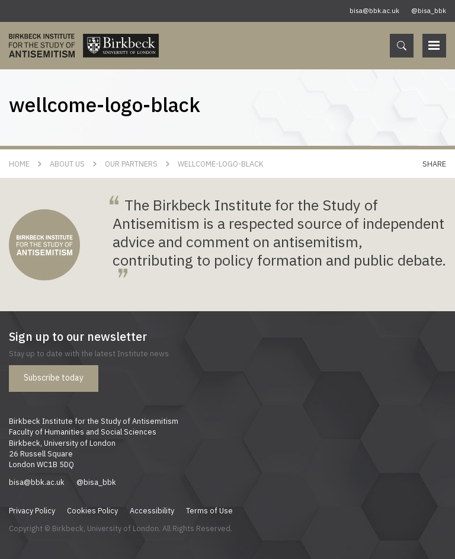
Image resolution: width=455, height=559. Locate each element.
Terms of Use (209, 510)
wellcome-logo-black (221, 163)
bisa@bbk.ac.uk (374, 11)
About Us (67, 163)
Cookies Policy (92, 510)
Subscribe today (54, 377)
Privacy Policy (32, 510)
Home (19, 163)
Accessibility (152, 510)
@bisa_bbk (428, 11)
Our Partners (131, 163)
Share (434, 163)
